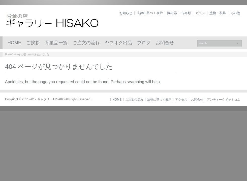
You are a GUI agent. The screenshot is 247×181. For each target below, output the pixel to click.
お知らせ (125, 13)
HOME (14, 42)
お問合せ (165, 42)
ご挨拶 (33, 42)
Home (8, 54)
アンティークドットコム (223, 99)
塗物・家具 (217, 13)
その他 (235, 13)
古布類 (186, 13)
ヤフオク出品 (118, 42)
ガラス (200, 13)
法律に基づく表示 (150, 13)
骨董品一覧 (56, 42)
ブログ (144, 42)
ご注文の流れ (86, 42)
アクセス (181, 99)
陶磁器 (172, 13)
